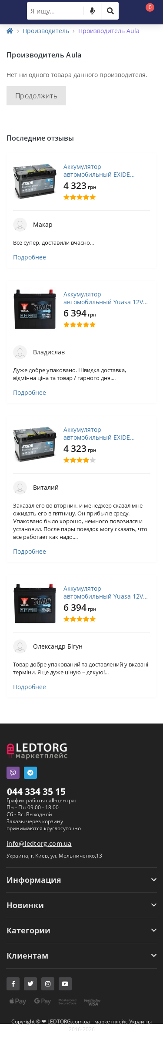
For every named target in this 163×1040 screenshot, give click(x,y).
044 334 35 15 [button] (36, 791)
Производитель (46, 31)
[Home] (10, 31)
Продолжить (36, 96)
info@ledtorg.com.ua (39, 843)
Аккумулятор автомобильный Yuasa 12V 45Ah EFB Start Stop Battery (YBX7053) (103, 298)
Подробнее (29, 257)
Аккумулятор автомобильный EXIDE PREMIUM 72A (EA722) (96, 170)
